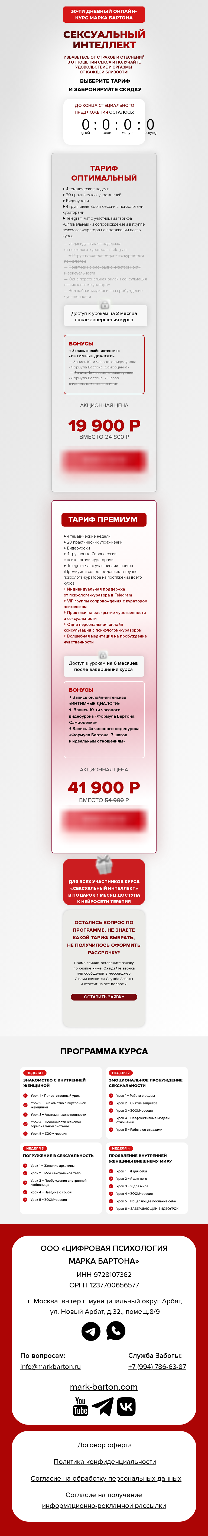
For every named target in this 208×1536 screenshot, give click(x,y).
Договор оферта (104, 1445)
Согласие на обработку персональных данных (106, 1478)
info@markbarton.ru (50, 1366)
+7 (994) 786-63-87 (157, 1366)
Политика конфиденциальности (105, 1461)
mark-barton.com (104, 1386)
